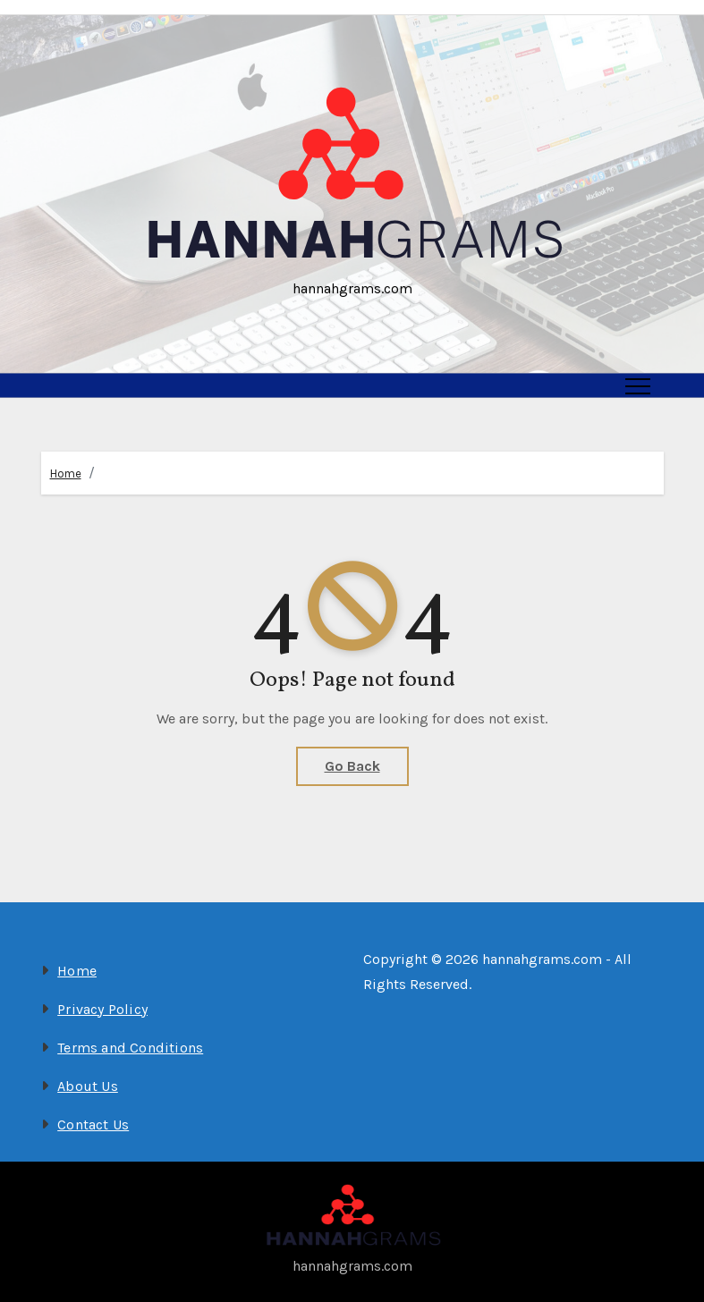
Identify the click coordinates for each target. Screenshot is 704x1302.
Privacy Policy (102, 1009)
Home (65, 473)
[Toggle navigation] (638, 385)
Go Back (352, 765)
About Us (87, 1086)
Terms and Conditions (130, 1047)
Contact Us (93, 1124)
